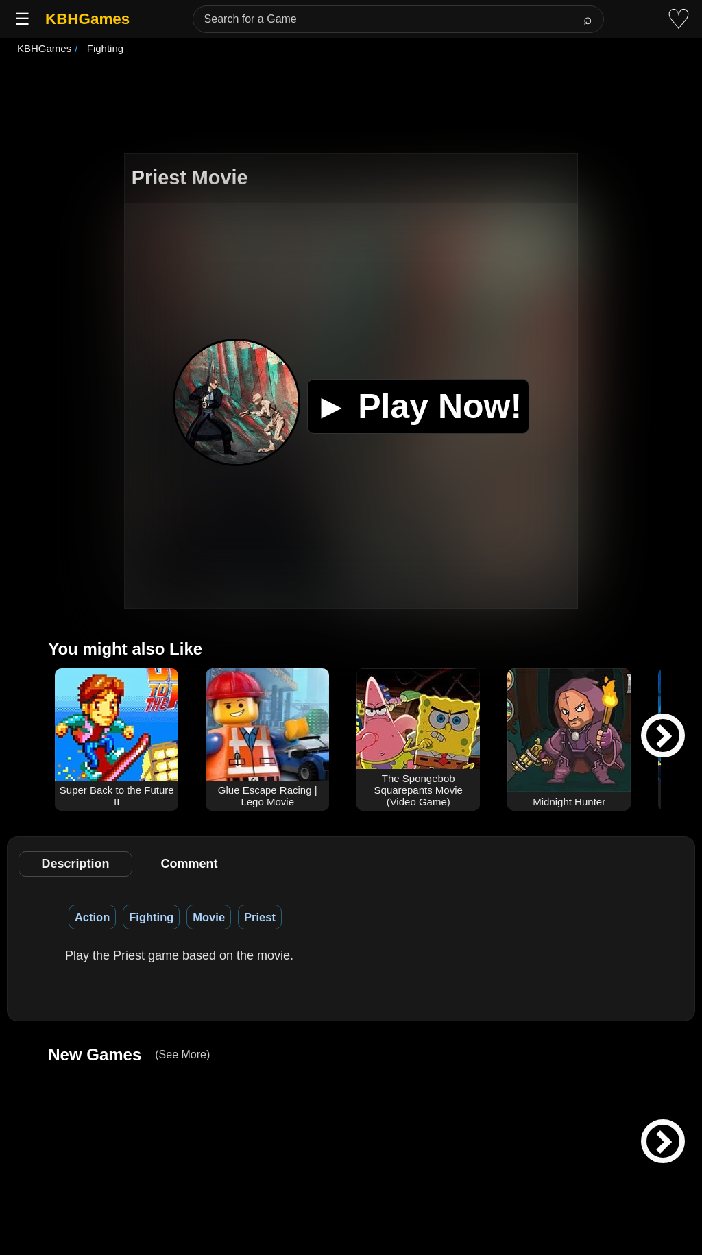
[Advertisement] (351, 105)
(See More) (182, 1054)
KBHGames (87, 18)
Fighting (151, 917)
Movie (209, 917)
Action (92, 917)
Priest (260, 917)
